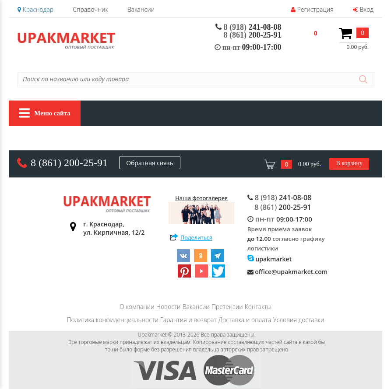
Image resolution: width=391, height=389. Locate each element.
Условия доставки (298, 320)
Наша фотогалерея (201, 209)
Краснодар (35, 9)
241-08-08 (248, 27)
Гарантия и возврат (188, 320)
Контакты (258, 306)
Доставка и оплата (244, 320)
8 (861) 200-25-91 (69, 162)
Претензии (227, 306)
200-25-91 (253, 35)
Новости (168, 306)
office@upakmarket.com (287, 271)
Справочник (90, 9)
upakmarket (269, 259)
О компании (137, 306)
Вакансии (141, 9)
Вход (363, 9)
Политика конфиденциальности (113, 320)
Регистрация (312, 9)
